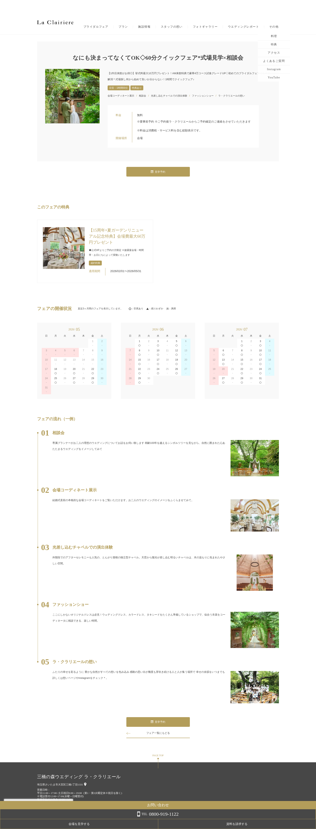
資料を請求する (299, 824)
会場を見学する (267, 824)
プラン (123, 26)
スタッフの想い (172, 26)
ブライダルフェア (95, 26)
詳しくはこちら (40, 818)
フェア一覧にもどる (158, 733)
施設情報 (144, 26)
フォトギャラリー (205, 26)
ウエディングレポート (243, 26)
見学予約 (158, 172)
